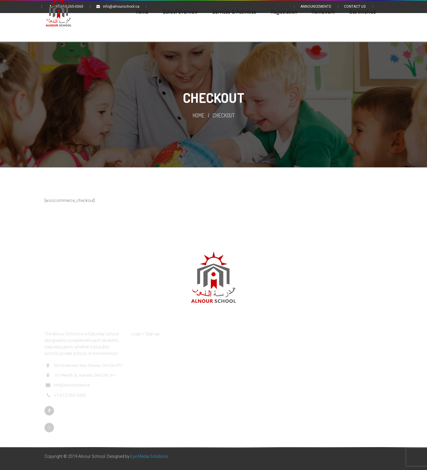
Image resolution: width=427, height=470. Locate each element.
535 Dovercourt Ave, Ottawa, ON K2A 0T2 (84, 365)
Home (198, 115)
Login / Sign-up (145, 334)
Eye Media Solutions (149, 456)
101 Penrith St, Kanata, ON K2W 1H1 (81, 375)
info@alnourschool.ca (68, 385)
